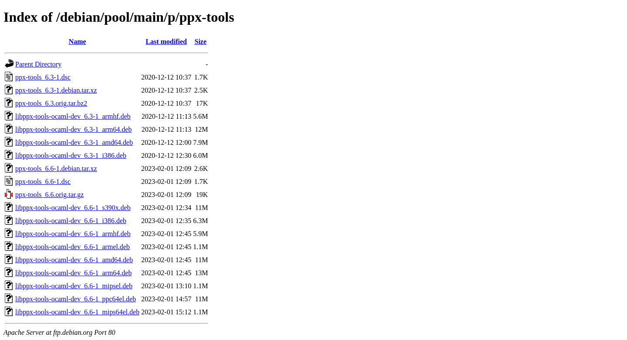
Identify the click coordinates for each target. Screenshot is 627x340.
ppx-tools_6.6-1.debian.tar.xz (56, 168)
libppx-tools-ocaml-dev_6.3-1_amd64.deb (74, 142)
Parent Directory (38, 64)
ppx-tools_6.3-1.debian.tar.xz (56, 90)
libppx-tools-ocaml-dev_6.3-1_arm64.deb (73, 129)
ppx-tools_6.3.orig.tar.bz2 (51, 103)
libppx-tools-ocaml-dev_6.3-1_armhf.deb (73, 116)
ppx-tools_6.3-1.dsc (43, 77)
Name (77, 41)
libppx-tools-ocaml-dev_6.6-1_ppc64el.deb (75, 299)
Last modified (166, 41)
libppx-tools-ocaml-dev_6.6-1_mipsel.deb (73, 286)
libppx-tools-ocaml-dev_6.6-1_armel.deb (72, 246)
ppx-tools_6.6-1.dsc (43, 181)
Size (201, 41)
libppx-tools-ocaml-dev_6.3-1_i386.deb (70, 155)
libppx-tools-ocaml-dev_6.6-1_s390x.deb (73, 207)
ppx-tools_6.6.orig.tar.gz (49, 194)
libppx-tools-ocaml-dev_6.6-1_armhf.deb (73, 233)
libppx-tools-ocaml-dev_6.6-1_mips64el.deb (77, 312)
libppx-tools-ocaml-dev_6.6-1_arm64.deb (73, 273)
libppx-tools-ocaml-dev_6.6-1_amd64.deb (74, 259)
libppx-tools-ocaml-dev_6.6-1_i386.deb (70, 220)
